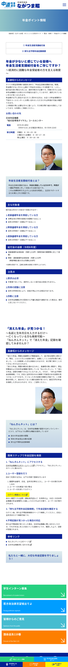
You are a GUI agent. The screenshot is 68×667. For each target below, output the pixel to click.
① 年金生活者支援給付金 (34, 45)
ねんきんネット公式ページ (19, 541)
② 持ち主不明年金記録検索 (34, 51)
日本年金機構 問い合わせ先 (20, 544)
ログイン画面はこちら (18, 494)
